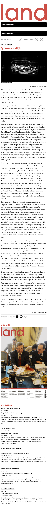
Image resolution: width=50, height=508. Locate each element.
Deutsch (3, 39)
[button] (25, 316)
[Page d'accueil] (24, 20)
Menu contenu (24, 33)
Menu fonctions (24, 24)
